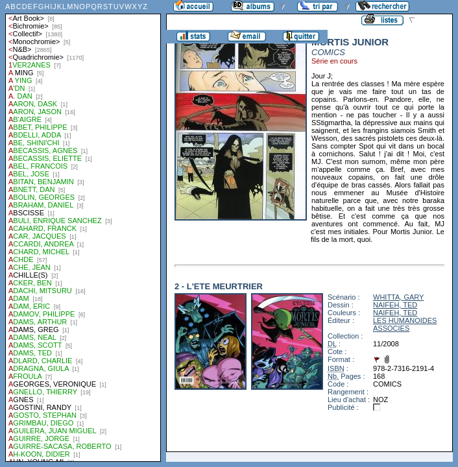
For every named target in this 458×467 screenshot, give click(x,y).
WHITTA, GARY (398, 297)
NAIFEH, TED (395, 305)
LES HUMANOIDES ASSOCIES (405, 324)
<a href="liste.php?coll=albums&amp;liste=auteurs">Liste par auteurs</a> (83, 231)
